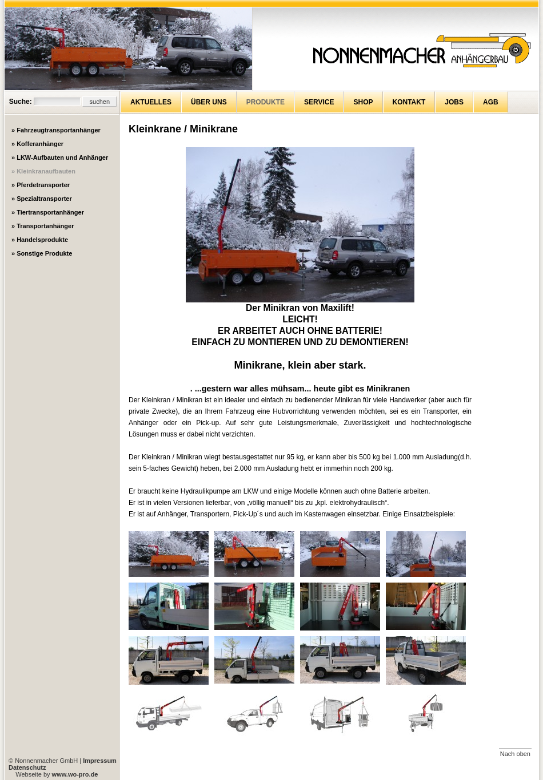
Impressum (100, 760)
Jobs (454, 102)
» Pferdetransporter (40, 184)
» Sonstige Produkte (41, 253)
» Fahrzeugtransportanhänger (56, 130)
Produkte (265, 102)
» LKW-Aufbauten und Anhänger (59, 157)
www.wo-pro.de (75, 774)
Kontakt (409, 102)
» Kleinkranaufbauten (43, 171)
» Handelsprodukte (39, 239)
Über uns (209, 102)
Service (319, 102)
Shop (363, 102)
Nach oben (515, 753)
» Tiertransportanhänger (47, 212)
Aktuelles (150, 102)
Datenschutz (27, 767)
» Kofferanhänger (37, 143)
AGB (490, 102)
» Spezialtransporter (41, 198)
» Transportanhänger (42, 226)
